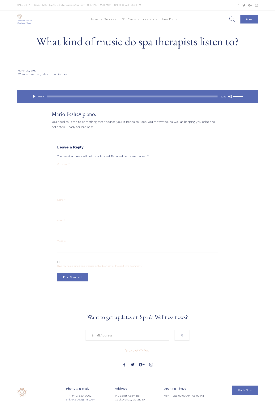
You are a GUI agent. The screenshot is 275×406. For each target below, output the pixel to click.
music (25, 74)
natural (35, 74)
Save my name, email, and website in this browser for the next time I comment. (99, 266)
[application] (137, 96)
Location (148, 19)
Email (61, 220)
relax (44, 74)
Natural (62, 74)
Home (94, 19)
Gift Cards (129, 19)
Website (61, 241)
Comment (63, 164)
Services (110, 19)
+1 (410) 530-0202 (38, 5)
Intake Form (168, 19)
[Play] (34, 96)
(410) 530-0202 (81, 395)
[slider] (132, 96)
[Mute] (230, 96)
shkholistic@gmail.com (73, 5)
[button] (249, 19)
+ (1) (69, 395)
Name (61, 200)
